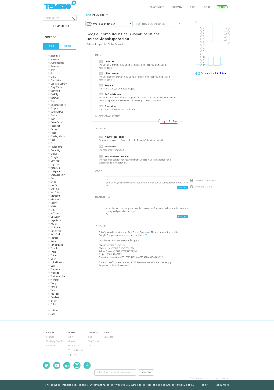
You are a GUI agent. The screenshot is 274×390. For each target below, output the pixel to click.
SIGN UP (222, 7)
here (141, 235)
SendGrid (55, 234)
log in (206, 7)
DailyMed (55, 90)
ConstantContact (59, 83)
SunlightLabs (57, 244)
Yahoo (54, 286)
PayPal (54, 223)
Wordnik (55, 279)
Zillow (53, 300)
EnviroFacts (56, 122)
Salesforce (56, 230)
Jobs (90, 336)
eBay (53, 118)
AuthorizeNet (57, 62)
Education (108, 336)
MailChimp (56, 192)
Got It (204, 385)
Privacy (215, 378)
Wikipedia (55, 269)
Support (72, 354)
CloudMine (56, 80)
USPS (53, 265)
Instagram (55, 167)
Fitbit (53, 139)
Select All (182, 187)
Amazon (55, 59)
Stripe (53, 241)
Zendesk (55, 297)
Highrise (55, 164)
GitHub (54, 153)
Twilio (53, 251)
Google (54, 157)
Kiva (53, 178)
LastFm (54, 185)
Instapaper (56, 171)
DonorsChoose (58, 104)
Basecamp (56, 66)
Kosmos (50, 336)
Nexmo (54, 202)
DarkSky (54, 94)
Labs (53, 313)
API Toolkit (51, 345)
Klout (53, 181)
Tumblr (54, 248)
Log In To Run (169, 121)
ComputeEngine (114, 34)
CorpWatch (56, 87)
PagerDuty (56, 220)
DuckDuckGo (57, 111)
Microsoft (55, 195)
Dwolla (54, 115)
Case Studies (94, 341)
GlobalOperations (145, 34)
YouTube (55, 293)
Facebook (55, 125)
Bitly (53, 69)
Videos (71, 341)
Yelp (53, 290)
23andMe (55, 55)
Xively (53, 283)
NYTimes (55, 213)
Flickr (53, 143)
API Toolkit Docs (76, 350)
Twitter (54, 255)
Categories (62, 25)
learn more (222, 384)
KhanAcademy (58, 174)
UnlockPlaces (57, 262)
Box (52, 73)
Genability (55, 150)
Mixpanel (55, 199)
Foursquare (56, 146)
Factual (54, 129)
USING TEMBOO (156, 7)
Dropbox (55, 108)
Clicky (53, 76)
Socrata (54, 237)
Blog (192, 7)
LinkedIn (55, 188)
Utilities (54, 310)
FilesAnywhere (58, 136)
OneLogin (55, 216)
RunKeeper (56, 227)
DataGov (55, 97)
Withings (55, 272)
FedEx (53, 132)
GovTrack (55, 160)
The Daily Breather (55, 341)
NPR (53, 209)
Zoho (53, 304)
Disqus (54, 101)
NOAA (54, 206)
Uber (53, 258)
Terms (225, 378)
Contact (91, 345)
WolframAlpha (58, 276)
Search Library (51, 17)
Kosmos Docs (75, 345)
